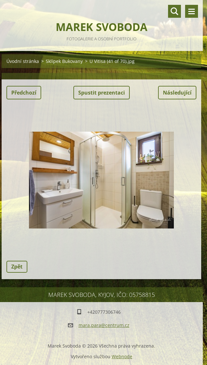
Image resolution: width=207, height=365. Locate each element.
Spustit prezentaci (101, 92)
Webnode (122, 356)
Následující (177, 92)
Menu (191, 11)
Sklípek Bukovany (64, 61)
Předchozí (23, 92)
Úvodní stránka (22, 61)
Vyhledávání (174, 11)
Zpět (17, 266)
